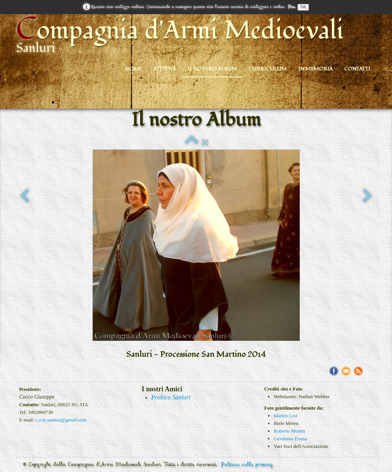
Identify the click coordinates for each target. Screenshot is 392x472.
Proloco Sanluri (170, 397)
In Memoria (315, 68)
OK (303, 7)
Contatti (357, 68)
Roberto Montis (289, 431)
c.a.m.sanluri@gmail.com (61, 420)
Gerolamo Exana (290, 438)
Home (133, 68)
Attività (164, 68)
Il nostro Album (212, 68)
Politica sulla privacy (247, 464)
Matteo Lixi (285, 415)
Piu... (292, 6)
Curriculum (267, 68)
